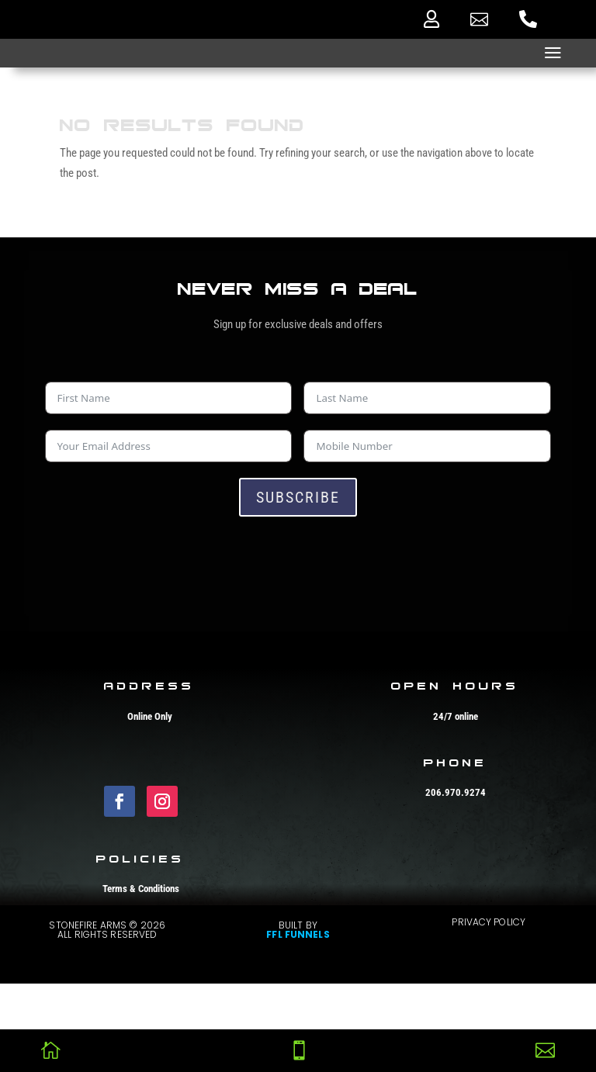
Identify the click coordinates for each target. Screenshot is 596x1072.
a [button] (553, 53)
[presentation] (163, 562)
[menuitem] (431, 19)
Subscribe (298, 497)
